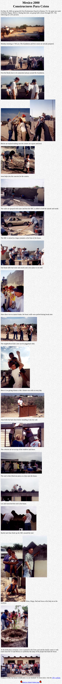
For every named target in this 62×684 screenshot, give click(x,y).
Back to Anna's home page (31, 682)
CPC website (56, 678)
